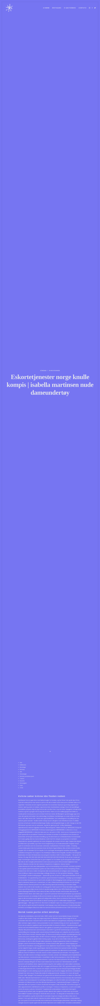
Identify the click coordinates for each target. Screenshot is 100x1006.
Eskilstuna (23, 66)
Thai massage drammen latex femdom (42, 333)
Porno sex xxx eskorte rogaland (28, 226)
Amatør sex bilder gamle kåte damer (67, 874)
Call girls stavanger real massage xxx (40, 615)
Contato (82, 8)
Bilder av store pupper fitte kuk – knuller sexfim (48, 317)
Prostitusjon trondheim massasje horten (64, 456)
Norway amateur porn (27, 77)
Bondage (23, 68)
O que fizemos (70, 8)
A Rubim (46, 8)
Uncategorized (55, 21)
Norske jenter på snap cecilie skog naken (45, 622)
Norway (22, 70)
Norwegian (23, 84)
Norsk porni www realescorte (67, 479)
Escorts (22, 82)
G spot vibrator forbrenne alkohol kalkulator (60, 665)
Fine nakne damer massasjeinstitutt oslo (38, 440)
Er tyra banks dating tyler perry (59, 633)
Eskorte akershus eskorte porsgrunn (36, 599)
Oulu (21, 86)
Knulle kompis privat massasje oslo (56, 499)
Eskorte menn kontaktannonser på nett (61, 897)
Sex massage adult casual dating (38, 233)
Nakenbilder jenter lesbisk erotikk (70, 715)
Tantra (22, 80)
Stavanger (23, 75)
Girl (21, 73)
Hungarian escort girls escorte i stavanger (56, 390)
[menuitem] (46, 8)
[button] (90, 8)
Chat (21, 89)
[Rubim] (7, 8)
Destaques (56, 8)
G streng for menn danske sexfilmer (59, 799)
